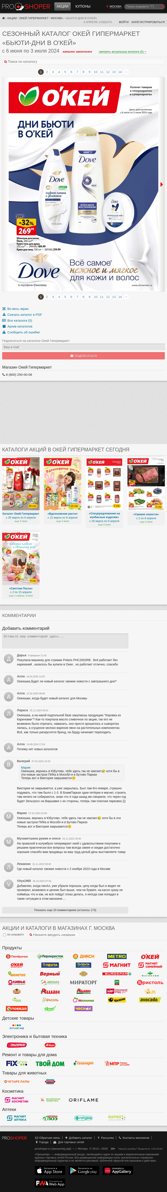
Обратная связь (47, 1137)
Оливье (16, 982)
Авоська (50, 982)
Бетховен (50, 1081)
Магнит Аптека (16, 1118)
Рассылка (105, 1137)
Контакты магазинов (133, 1137)
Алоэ (50, 1118)
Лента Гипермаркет (50, 965)
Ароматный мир (150, 991)
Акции (62, 6)
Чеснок (83, 1008)
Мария (25, 767)
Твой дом (50, 1063)
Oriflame (83, 1100)
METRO (117, 956)
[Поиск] (144, 6)
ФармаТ (117, 1118)
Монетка (16, 973)
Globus (83, 973)
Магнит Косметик (16, 1100)
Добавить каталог (78, 1137)
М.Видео (50, 1045)
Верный (50, 973)
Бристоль (150, 982)
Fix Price (16, 1063)
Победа (16, 1008)
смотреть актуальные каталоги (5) (122, 51)
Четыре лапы (16, 1081)
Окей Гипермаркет (33, 18)
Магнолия (150, 973)
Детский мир (16, 1026)
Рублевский (16, 991)
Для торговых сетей (68, 1142)
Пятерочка (16, 956)
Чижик (117, 1000)
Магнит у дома (117, 965)
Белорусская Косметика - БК (50, 1100)
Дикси (83, 956)
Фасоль (50, 1000)
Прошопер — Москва (26, 6)
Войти (124, 22)
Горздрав (83, 1118)
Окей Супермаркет (16, 965)
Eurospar (117, 973)
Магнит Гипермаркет (150, 965)
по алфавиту (13, 934)
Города (41, 1142)
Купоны (82, 6)
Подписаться (83, 355)
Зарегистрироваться (148, 22)
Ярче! (50, 1008)
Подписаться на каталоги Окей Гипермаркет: (36, 340)
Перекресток (50, 956)
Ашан (50, 991)
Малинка (83, 1000)
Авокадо (150, 1000)
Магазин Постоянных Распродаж (117, 1063)
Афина (16, 1000)
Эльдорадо (16, 1045)
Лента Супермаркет (83, 965)
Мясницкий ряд (117, 991)
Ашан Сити (83, 991)
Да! (117, 982)
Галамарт (83, 1063)
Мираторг (83, 982)
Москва (57, 18)
